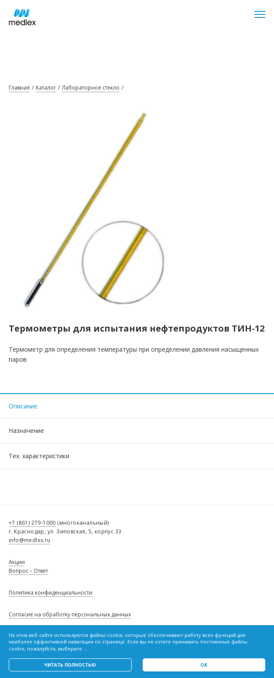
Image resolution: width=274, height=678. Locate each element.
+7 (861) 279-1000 (32, 522)
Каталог (46, 87)
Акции (17, 562)
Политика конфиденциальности (50, 592)
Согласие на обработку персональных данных (70, 614)
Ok (203, 665)
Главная (19, 87)
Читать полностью (70, 665)
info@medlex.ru (30, 540)
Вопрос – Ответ (28, 570)
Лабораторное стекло (91, 87)
